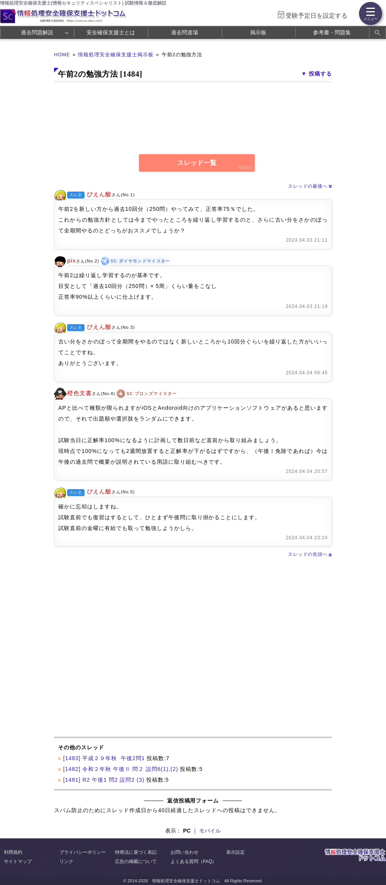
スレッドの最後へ (310, 186)
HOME (62, 54)
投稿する (320, 74)
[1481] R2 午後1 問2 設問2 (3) (103, 780)
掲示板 (258, 32)
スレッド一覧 (197, 163)
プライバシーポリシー (82, 852)
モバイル (210, 831)
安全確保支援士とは (110, 32)
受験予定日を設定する (316, 15)
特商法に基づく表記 (136, 852)
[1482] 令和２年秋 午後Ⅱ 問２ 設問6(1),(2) (120, 769)
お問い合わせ (184, 852)
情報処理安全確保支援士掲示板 (116, 54)
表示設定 (235, 852)
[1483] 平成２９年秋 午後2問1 (104, 758)
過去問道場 (184, 32)
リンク (66, 861)
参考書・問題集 (332, 32)
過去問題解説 (37, 32)
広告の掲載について (136, 861)
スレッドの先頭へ (310, 554)
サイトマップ (18, 861)
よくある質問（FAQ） (194, 861)
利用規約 (13, 852)
